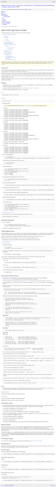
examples (4, 6)
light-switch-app (12, 6)
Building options (7, 54)
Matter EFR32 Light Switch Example (9, 34)
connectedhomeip (27, 5)
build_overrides (5, 15)
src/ (3, 12)
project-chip (19, 5)
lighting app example (36, 282)
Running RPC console (8, 50)
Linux (7, 39)
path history (25, 9)
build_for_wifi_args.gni (6, 21)
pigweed (3, 5)
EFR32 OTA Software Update (37, 440)
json (54, 485)
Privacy (9, 485)
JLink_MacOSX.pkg (6, 243)
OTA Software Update (8, 53)
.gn (3, 17)
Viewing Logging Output (8, 43)
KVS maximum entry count (11, 59)
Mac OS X (8, 40)
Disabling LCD (8, 58)
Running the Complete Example (10, 44)
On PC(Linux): (10, 49)
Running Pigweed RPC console (8, 212)
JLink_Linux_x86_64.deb (7, 241)
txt (51, 485)
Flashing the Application (8, 42)
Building (5, 37)
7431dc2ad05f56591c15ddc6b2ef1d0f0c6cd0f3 (43, 5)
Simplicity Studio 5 (26, 280)
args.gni (4, 19)
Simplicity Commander (12, 84)
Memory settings (7, 51)
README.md (5, 24)
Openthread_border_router (7, 279)
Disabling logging (9, 56)
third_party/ (5, 14)
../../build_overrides (6, 16)
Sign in (54, 1)
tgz (30, 9)
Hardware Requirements (28, 105)
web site (42, 236)
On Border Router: (11, 47)
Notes (7, 46)
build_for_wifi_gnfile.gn (6, 22)
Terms (12, 485)
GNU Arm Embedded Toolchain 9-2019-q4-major (30, 88)
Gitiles (7, 485)
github (14, 5)
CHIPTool (31, 351)
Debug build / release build (10, 57)
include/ (4, 11)
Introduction (6, 36)
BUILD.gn (4, 20)
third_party (8, 5)
